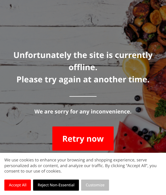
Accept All (18, 185)
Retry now (83, 138)
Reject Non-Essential (56, 185)
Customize (95, 185)
